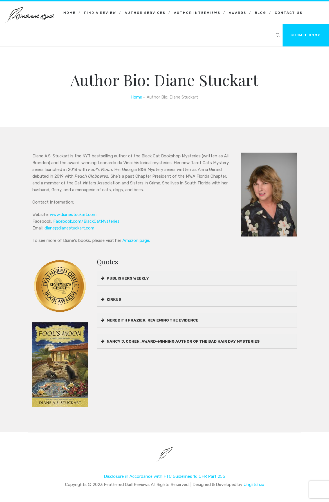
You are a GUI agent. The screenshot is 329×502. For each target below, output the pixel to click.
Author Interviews (197, 13)
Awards (237, 13)
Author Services (145, 13)
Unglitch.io (253, 484)
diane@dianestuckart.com (69, 228)
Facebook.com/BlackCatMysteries (86, 221)
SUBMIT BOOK (305, 35)
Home (69, 13)
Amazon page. (136, 240)
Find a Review (100, 13)
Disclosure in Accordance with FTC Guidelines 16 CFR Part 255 (164, 476)
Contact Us (289, 13)
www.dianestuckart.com (73, 214)
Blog (260, 13)
